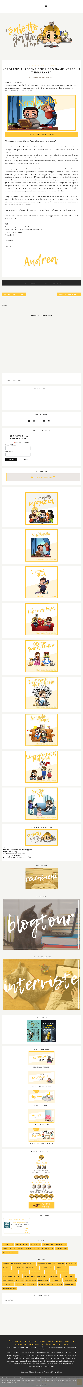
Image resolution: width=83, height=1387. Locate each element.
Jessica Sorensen (37, 1272)
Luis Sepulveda (56, 1284)
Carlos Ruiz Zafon (10, 1272)
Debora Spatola (32, 1268)
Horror (59, 1244)
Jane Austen (20, 1284)
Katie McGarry (53, 1276)
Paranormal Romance (26, 1248)
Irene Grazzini (29, 1276)
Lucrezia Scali (8, 1280)
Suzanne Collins (47, 1268)
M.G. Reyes (20, 1280)
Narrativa (7, 1248)
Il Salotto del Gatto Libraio (43, 477)
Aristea (30, 65)
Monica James (70, 1284)
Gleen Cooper (8, 1284)
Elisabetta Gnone (44, 1263)
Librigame (39, 65)
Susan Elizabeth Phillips (12, 1276)
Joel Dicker (41, 1276)
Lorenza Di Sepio (68, 1276)
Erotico (33, 1244)
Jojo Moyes (31, 1284)
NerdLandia (50, 65)
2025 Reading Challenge (16, 1219)
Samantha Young (9, 1288)
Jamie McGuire (58, 1263)
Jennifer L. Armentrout (12, 1263)
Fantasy (46, 1244)
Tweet (24, 283)
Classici (6, 1244)
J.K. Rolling (24, 1272)
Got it (48, 1386)
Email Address (11, 445)
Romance (45, 1248)
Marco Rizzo (31, 1280)
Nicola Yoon (43, 1280)
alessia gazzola (62, 1268)
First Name (9, 451)
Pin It (47, 283)
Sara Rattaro (62, 1272)
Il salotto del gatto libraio (18, 1222)
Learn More (38, 1386)
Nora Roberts (56, 1280)
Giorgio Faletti (70, 1280)
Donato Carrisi (29, 1263)
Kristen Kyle (50, 1272)
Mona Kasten (71, 1263)
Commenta (57, 283)
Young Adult (8, 1252)
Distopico (20, 1244)
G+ (40, 283)
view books (26, 1232)
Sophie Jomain (18, 1268)
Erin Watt (7, 1268)
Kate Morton (43, 1284)
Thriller (59, 1248)
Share (33, 283)
